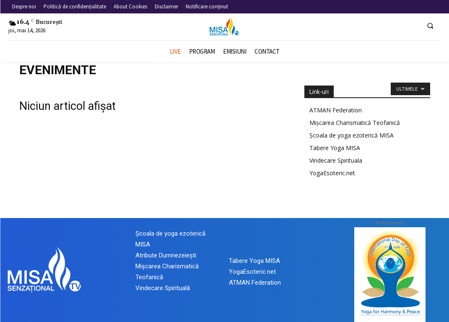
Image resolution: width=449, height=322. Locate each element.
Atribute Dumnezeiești (165, 255)
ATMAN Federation (335, 110)
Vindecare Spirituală (162, 288)
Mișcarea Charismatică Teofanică (354, 123)
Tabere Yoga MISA (334, 148)
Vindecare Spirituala (335, 160)
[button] (430, 25)
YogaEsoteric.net (332, 173)
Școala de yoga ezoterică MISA (351, 135)
